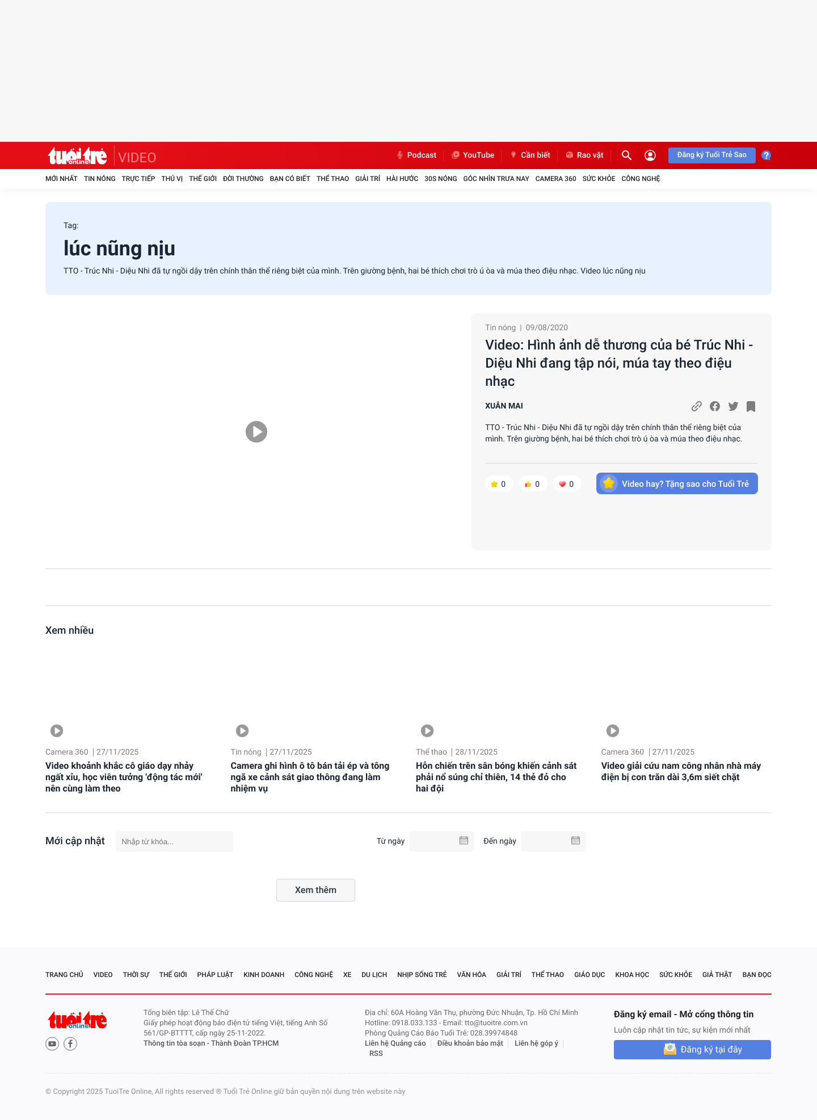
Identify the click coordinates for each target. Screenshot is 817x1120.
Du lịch (374, 975)
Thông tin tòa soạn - (177, 1043)
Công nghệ (640, 179)
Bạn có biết (290, 179)
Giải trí (367, 179)
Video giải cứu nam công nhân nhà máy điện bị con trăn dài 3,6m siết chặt (681, 771)
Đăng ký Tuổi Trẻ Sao (712, 155)
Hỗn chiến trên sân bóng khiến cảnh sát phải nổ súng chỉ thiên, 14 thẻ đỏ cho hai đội (496, 777)
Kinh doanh (263, 975)
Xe (347, 975)
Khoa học (632, 975)
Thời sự (136, 975)
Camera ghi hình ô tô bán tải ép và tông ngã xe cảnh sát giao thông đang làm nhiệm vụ (310, 777)
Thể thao (333, 179)
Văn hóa (472, 975)
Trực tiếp (138, 179)
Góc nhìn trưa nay (496, 179)
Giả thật (717, 975)
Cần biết (529, 155)
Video (103, 975)
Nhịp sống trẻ (422, 975)
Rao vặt (584, 155)
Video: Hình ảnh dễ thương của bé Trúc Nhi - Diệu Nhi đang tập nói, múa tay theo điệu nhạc (619, 363)
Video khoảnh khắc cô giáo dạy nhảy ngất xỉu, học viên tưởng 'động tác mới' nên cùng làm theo (123, 777)
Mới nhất (61, 179)
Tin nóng (100, 179)
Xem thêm (315, 890)
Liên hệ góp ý (536, 1043)
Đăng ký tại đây (711, 1049)
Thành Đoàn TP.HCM (245, 1043)
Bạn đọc (757, 975)
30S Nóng (440, 179)
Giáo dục (589, 975)
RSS (376, 1054)
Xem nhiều (69, 631)
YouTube (472, 155)
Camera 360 (556, 179)
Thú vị (172, 179)
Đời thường (243, 179)
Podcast (416, 155)
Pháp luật (215, 975)
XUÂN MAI (504, 406)
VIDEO (137, 158)
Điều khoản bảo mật (470, 1043)
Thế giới (203, 179)
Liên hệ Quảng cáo (395, 1043)
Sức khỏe (599, 179)
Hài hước (402, 179)
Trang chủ (64, 975)
